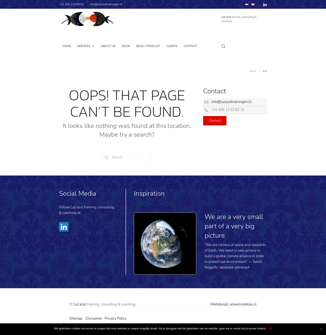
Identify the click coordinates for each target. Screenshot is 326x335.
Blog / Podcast (148, 46)
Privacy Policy (116, 318)
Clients (172, 46)
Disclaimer (94, 318)
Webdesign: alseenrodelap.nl (233, 304)
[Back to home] (88, 19)
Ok (270, 328)
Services (83, 46)
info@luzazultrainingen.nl (106, 4)
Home (66, 46)
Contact (190, 46)
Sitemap (75, 318)
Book (126, 46)
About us (108, 46)
